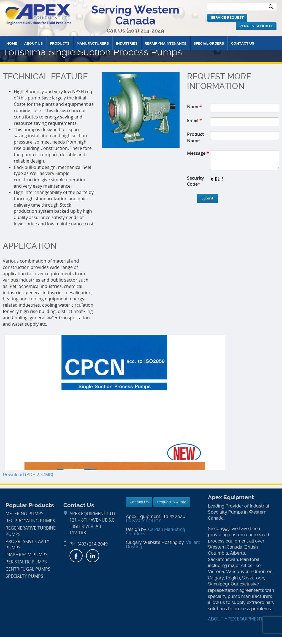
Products (59, 43)
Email (194, 120)
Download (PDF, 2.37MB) (28, 474)
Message (198, 153)
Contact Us (242, 43)
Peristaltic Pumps (26, 562)
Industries (126, 43)
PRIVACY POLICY (143, 520)
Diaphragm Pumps (27, 554)
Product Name (195, 137)
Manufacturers (93, 43)
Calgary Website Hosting (152, 542)
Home (11, 43)
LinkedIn (92, 555)
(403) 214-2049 (145, 31)
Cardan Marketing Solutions (155, 531)
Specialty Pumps (24, 576)
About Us (33, 43)
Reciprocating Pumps (30, 520)
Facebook (76, 555)
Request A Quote (256, 26)
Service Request (227, 17)
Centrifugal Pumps (28, 569)
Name (194, 107)
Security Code (195, 181)
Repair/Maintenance (165, 43)
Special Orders (209, 43)
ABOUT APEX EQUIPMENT (235, 619)
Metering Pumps (25, 513)
